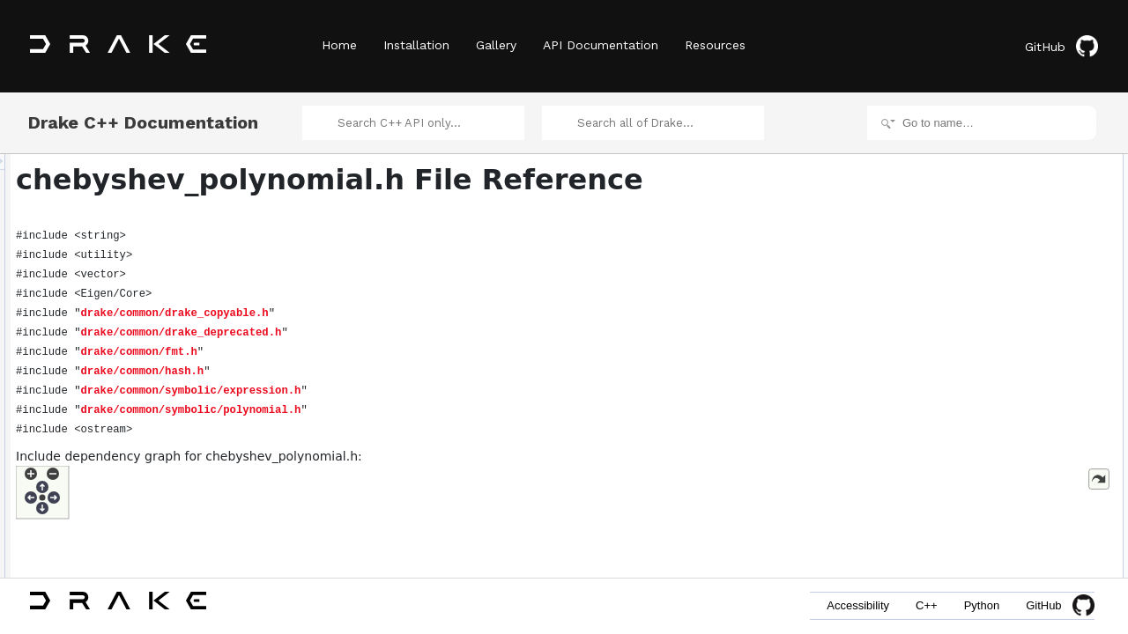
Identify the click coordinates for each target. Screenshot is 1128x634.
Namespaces (962, 241)
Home (339, 45)
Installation (416, 45)
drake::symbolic (982, 280)
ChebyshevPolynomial (998, 183)
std (953, 299)
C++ (927, 605)
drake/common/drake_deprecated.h (401, 333)
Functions (954, 338)
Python (981, 605)
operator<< (972, 377)
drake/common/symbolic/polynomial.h (411, 410)
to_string (966, 357)
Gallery (496, 45)
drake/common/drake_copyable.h (395, 313)
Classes (950, 164)
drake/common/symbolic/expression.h (411, 391)
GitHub (1061, 46)
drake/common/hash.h (363, 371)
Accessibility (858, 605)
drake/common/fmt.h (359, 352)
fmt (953, 319)
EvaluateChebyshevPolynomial (1018, 396)
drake (959, 260)
